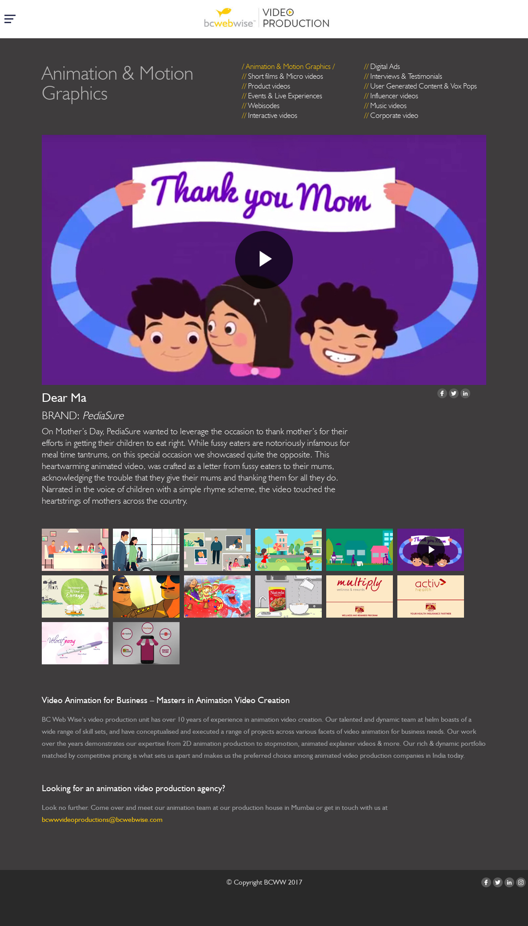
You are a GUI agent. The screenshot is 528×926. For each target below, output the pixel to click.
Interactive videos (272, 115)
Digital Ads (385, 66)
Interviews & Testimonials (406, 76)
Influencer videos (394, 95)
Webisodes (264, 105)
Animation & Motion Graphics (288, 66)
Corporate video (394, 115)
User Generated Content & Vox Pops (423, 85)
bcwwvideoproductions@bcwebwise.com (102, 819)
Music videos (388, 105)
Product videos (269, 85)
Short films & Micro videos (285, 76)
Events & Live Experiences (285, 95)
